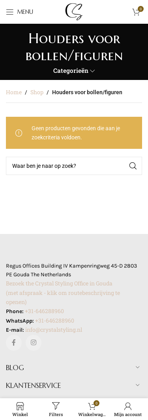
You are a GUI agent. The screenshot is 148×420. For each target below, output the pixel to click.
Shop (36, 92)
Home (14, 92)
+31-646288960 (44, 311)
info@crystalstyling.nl (53, 329)
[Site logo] (74, 11)
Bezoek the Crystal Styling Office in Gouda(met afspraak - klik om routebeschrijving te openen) (63, 292)
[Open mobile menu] (19, 12)
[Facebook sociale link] (14, 343)
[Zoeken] (74, 166)
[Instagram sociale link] (33, 343)
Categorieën (70, 71)
